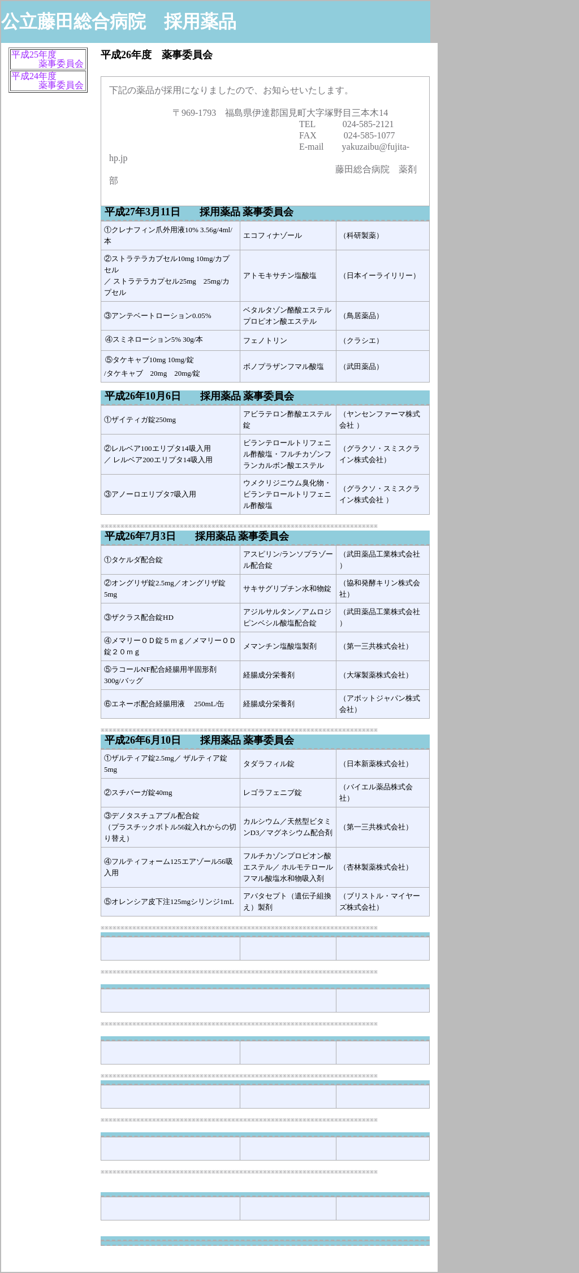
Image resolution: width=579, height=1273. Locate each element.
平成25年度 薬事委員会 (47, 59)
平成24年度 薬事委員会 (47, 80)
